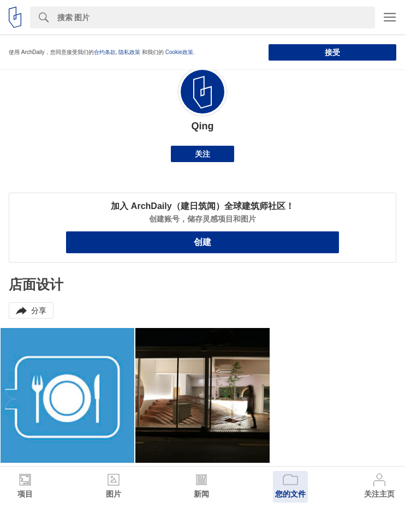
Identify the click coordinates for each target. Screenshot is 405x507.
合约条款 (105, 52)
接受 (332, 52)
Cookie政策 (179, 52)
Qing (203, 126)
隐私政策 (129, 52)
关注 (202, 154)
